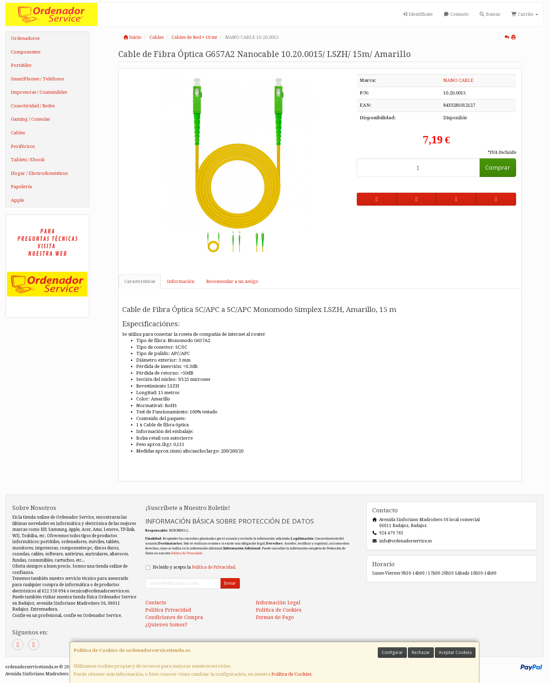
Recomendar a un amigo (232, 281)
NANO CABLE (458, 80)
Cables (18, 132)
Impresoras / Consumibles (39, 92)
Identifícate (417, 14)
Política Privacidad (168, 610)
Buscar (490, 14)
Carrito (524, 14)
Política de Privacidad (186, 553)
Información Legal (278, 602)
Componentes (25, 52)
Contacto (455, 14)
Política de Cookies (291, 674)
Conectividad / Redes (33, 105)
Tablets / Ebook (27, 159)
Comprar (497, 167)
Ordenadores (25, 38)
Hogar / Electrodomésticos (39, 173)
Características (139, 281)
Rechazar (421, 652)
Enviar (230, 583)
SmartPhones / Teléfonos (37, 78)
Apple (17, 200)
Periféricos (23, 146)
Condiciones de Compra (174, 617)
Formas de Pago (275, 617)
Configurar (392, 652)
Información (180, 281)
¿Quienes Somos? (166, 624)
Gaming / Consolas (30, 119)
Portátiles (21, 65)
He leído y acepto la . (194, 567)
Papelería (21, 186)
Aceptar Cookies (455, 652)
